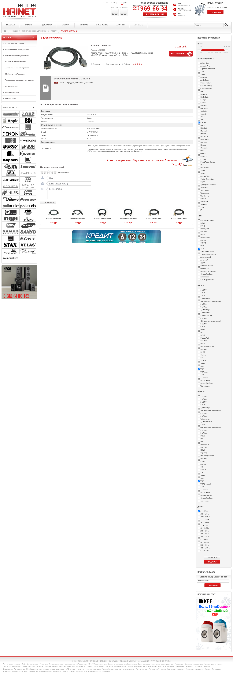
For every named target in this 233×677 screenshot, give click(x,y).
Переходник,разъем (207, 271)
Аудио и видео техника (14, 43)
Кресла (207, 669)
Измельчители (81, 671)
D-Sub (202, 223)
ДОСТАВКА (113, 661)
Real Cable (204, 168)
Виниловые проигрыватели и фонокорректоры (156, 664)
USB (202, 246)
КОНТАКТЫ (166, 661)
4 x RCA (203, 318)
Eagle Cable (204, 97)
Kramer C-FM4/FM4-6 (128, 218)
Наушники (80, 669)
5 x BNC (203, 324)
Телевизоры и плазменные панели (19, 80)
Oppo (202, 151)
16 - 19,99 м (204, 522)
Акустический (205, 257)
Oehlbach (203, 148)
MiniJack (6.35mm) (207, 346)
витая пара (204, 277)
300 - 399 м (204, 534)
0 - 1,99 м (204, 511)
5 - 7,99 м (204, 539)
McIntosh (203, 131)
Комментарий (68, 193)
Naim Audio (204, 139)
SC (201, 358)
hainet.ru (181, 15)
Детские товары (11, 86)
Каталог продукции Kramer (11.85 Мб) (76, 82)
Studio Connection (207, 179)
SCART (203, 243)
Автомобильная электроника (17, 68)
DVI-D (202, 226)
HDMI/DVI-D (205, 237)
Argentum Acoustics (207, 69)
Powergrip (204, 156)
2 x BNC (203, 402)
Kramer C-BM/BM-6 (53, 218)
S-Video (203, 240)
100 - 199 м (204, 514)
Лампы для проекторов (12, 666)
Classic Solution (206, 88)
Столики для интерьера (194, 669)
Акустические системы (11, 664)
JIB (201, 119)
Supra (202, 182)
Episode (203, 103)
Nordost (203, 145)
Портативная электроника (15, 62)
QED (202, 165)
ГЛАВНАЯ (94, 661)
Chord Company (206, 86)
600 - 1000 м (205, 548)
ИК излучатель (206, 495)
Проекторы (179, 664)
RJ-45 (202, 352)
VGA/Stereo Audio (207, 251)
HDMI (202, 234)
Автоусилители (141, 669)
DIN (201, 332)
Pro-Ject (203, 159)
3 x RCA (203, 307)
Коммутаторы (98, 666)
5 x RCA (203, 327)
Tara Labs (204, 187)
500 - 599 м (204, 545)
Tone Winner (205, 190)
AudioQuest (204, 80)
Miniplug (203, 349)
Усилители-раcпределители (115, 666)
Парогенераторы (94, 671)
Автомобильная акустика (111, 669)
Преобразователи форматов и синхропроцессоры (45, 669)
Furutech (203, 105)
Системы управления (202, 666)
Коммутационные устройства (34, 31)
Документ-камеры (51, 666)
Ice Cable (203, 111)
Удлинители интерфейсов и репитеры (142, 666)
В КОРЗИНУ (177, 53)
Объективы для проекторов (32, 666)
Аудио (202, 263)
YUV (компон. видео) (208, 254)
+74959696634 (184, 10)
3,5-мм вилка (205, 312)
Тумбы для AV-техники (157, 669)
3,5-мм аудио (205, 310)
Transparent (204, 193)
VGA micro (204, 372)
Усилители (44, 664)
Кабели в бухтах (206, 265)
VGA (202, 248)
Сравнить (96, 64)
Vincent (203, 199)
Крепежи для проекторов (213, 664)
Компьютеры (10, 98)
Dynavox (203, 94)
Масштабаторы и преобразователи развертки (175, 666)
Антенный (204, 260)
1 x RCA (203, 293)
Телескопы (57, 671)
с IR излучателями (207, 280)
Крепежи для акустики (175, 669)
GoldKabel (204, 108)
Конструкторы (29, 671)
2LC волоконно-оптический (210, 301)
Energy (203, 100)
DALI (202, 91)
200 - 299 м (204, 531)
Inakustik (203, 114)
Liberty (202, 125)
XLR (202, 375)
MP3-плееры (70, 669)
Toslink (203, 363)
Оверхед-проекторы (67, 666)
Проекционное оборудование (17, 49)
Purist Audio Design (207, 162)
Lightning (203, 453)
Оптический (204, 268)
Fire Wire (203, 232)
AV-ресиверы (82, 664)
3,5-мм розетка (206, 315)
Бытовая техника (12, 92)
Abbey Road (205, 63)
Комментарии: (113, 64)
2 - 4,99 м (204, 525)
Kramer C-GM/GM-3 (77, 218)
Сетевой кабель (206, 274)
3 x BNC (203, 304)
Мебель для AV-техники (15, 74)
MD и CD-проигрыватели (97, 664)
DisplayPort (204, 229)
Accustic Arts (205, 66)
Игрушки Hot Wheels (44, 671)
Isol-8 (202, 117)
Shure (202, 173)
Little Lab (203, 128)
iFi (201, 210)
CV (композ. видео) (207, 220)
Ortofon (203, 153)
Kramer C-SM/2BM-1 (154, 218)
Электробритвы (69, 671)
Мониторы (106, 671)
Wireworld (204, 201)
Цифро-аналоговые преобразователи (122, 664)
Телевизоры (216, 669)
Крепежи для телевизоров (13, 671)
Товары (14, 31)
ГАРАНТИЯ (155, 661)
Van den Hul (204, 196)
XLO (202, 207)
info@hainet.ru (184, 5)
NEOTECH (204, 136)
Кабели (54, 31)
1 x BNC (203, 290)
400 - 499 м (204, 536)
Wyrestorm (204, 204)
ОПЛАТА (123, 661)
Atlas (202, 71)
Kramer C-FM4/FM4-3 (102, 218)
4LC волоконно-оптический (210, 321)
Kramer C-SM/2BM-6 (178, 218)
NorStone (203, 142)
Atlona (202, 74)
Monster (203, 134)
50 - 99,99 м (204, 542)
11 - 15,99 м (204, 520)
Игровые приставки (93, 669)
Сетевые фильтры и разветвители (62, 664)
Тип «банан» (205, 386)
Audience (203, 77)
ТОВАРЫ (103, 661)
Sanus (202, 170)
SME (202, 472)
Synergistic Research (208, 185)
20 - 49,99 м (204, 528)
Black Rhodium (205, 83)
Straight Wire (205, 176)
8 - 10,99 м (204, 551)
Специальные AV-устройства (14, 669)
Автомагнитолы (128, 669)
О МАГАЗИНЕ (143, 661)
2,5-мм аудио (205, 298)
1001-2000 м (205, 517)
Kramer (203, 122)
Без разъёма (205, 380)
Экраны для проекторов (194, 664)
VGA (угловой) (205, 484)
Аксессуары (80, 666)
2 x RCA (203, 295)
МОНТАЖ (132, 661)
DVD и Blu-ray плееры (30, 664)
